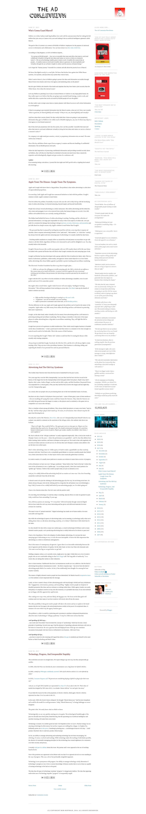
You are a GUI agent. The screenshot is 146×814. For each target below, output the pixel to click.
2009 (98, 529)
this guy (66, 637)
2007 (98, 535)
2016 (98, 508)
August (101, 462)
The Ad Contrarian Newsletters (104, 30)
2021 (98, 436)
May (100, 492)
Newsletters (98, 124)
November (102, 454)
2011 (98, 523)
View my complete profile (109, 592)
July (100, 465)
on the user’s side (69, 297)
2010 (98, 526)
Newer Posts (32, 785)
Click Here (98, 112)
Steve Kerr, (53, 418)
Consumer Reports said (41, 678)
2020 (98, 439)
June (100, 468)
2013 (98, 517)
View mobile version (60, 789)
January (101, 504)
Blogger (109, 610)
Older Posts (87, 785)
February (101, 501)
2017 (98, 448)
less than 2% (62, 686)
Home (60, 785)
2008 (98, 532)
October (101, 457)
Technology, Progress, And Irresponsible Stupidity (49, 654)
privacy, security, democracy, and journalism (75, 223)
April (100, 495)
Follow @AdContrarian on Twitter (105, 574)
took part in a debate (41, 747)
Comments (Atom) (42, 795)
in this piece (44, 728)
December (102, 451)
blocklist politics (72, 301)
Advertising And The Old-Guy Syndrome (46, 367)
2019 (98, 442)
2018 (98, 445)
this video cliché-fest (74, 48)
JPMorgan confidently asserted (49, 671)
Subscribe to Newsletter (102, 576)
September (102, 460)
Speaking (97, 126)
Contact (97, 129)
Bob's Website (99, 121)
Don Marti (72, 288)
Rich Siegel (59, 556)
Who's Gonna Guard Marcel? (41, 30)
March (101, 498)
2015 (98, 511)
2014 (98, 514)
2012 (98, 520)
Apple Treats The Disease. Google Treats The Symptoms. (52, 182)
